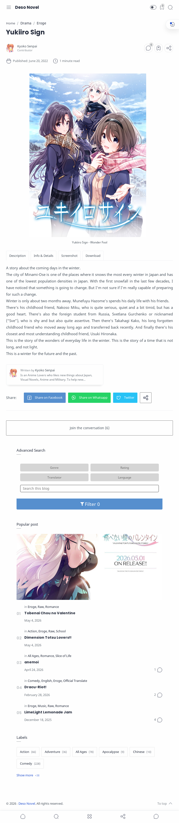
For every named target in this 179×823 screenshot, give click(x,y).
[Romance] (52, 607)
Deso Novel (27, 7)
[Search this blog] (89, 488)
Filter (90, 504)
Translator (54, 477)
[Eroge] (32, 607)
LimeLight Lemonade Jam (48, 712)
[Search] (170, 7)
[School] (61, 631)
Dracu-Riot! (35, 687)
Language (124, 477)
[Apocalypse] (113, 752)
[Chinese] (142, 752)
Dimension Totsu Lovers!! (48, 637)
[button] (153, 7)
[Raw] (41, 607)
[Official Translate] (75, 681)
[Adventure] (55, 752)
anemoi (31, 662)
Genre (54, 467)
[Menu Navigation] (8, 7)
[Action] (33, 631)
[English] (47, 681)
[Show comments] (156, 816)
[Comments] (148, 48)
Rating (124, 467)
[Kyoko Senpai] (27, 46)
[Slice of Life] (63, 656)
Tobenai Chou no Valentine (49, 613)
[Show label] (28, 775)
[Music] (42, 706)
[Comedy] (34, 681)
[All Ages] (34, 656)
